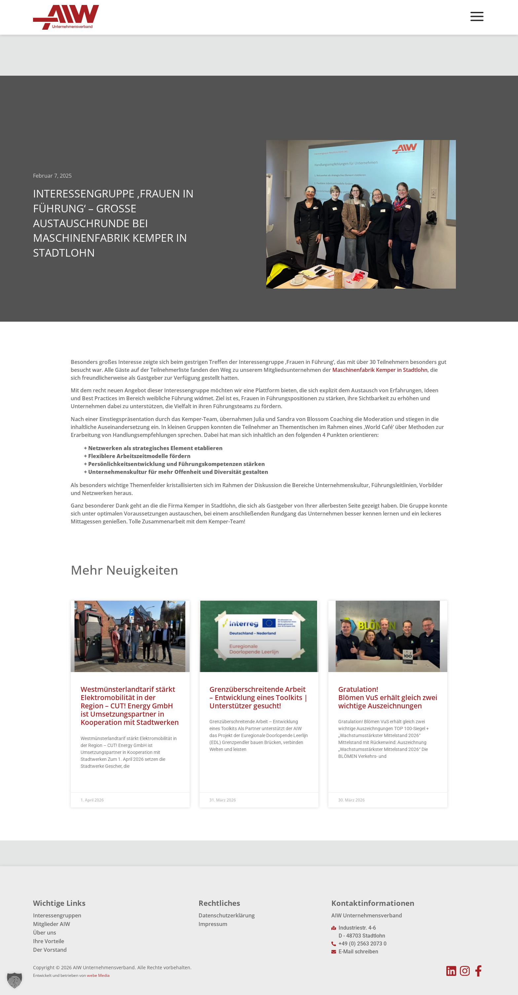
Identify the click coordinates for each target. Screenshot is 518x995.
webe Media (98, 975)
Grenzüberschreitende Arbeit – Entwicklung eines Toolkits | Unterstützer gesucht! (258, 697)
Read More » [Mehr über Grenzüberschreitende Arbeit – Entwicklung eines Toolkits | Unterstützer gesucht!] (222, 766)
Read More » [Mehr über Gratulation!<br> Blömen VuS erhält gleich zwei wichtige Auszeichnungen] (351, 772)
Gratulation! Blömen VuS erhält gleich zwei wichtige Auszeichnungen (387, 697)
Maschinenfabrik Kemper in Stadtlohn (379, 369)
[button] (14, 980)
